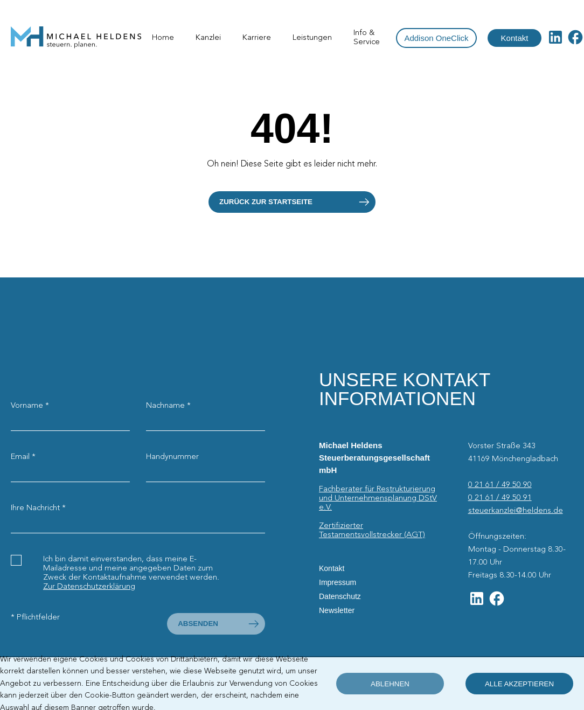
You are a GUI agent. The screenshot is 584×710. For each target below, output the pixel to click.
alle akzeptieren (519, 684)
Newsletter (336, 610)
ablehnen (390, 684)
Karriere (256, 37)
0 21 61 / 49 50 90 (500, 485)
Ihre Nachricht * (38, 508)
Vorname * (30, 405)
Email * (23, 457)
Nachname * (168, 405)
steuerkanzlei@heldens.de (515, 510)
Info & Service (366, 37)
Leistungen (312, 37)
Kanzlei (208, 37)
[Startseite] (76, 38)
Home (163, 37)
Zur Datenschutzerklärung (89, 586)
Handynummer (172, 457)
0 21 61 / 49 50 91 (500, 498)
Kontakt (515, 38)
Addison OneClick (436, 38)
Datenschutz (340, 596)
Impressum (337, 582)
